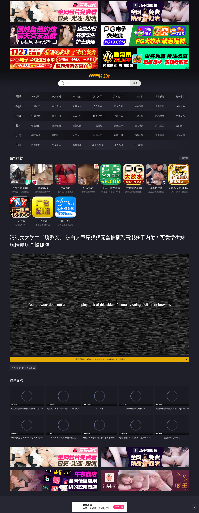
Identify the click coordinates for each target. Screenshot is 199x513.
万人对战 (77, 96)
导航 (18, 145)
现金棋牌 (159, 96)
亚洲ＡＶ (35, 106)
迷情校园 (118, 135)
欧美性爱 (97, 115)
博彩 (18, 96)
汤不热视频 (97, 144)
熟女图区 (159, 125)
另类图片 (180, 125)
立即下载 (119, 507)
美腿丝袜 (118, 125)
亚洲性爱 (35, 115)
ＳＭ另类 (180, 106)
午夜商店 (56, 144)
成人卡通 (77, 115)
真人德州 (56, 96)
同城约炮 (35, 144)
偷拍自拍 (56, 115)
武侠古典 (97, 135)
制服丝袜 (118, 115)
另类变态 (180, 115)
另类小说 (139, 135)
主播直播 (159, 106)
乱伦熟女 (159, 115)
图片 (18, 125)
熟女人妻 (118, 106)
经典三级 (139, 115)
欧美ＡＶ (77, 106)
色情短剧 (139, 144)
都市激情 (35, 135)
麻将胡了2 (118, 96)
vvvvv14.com (99, 76)
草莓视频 (77, 144)
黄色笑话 (159, 135)
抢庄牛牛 (180, 96)
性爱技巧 (180, 135)
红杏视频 (118, 144)
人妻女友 (77, 135)
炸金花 (139, 96)
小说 (18, 135)
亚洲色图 (56, 125)
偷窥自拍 (35, 125)
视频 (18, 106)
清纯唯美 (139, 125)
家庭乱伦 (56, 135)
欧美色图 (77, 125)
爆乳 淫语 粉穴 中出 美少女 (23, 367)
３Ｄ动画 (97, 106)
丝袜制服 (139, 106)
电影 (18, 116)
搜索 (135, 83)
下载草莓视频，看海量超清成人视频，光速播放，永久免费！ (130, 359)
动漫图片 (97, 125)
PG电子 (35, 96)
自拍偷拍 (56, 106)
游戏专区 (97, 96)
